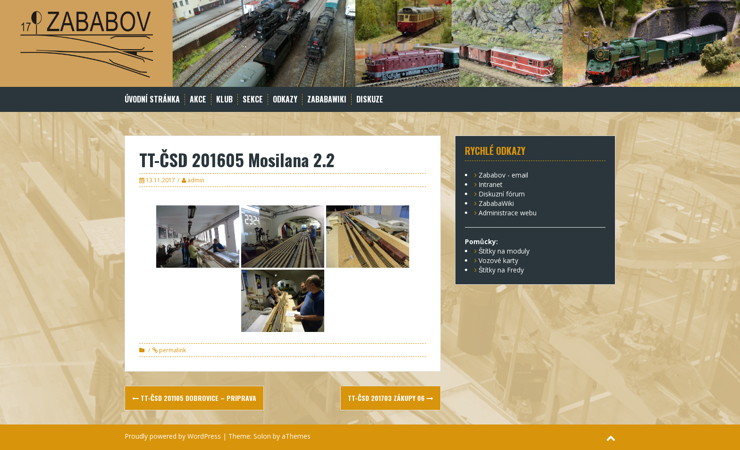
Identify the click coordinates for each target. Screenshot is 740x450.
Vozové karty (498, 260)
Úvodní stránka (152, 99)
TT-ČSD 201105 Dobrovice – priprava (194, 398)
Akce (198, 99)
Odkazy (285, 99)
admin (195, 180)
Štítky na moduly (504, 250)
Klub (224, 99)
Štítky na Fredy (501, 269)
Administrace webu (508, 212)
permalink (172, 350)
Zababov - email (503, 174)
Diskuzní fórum (502, 193)
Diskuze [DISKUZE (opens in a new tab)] (369, 99)
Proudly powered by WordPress (173, 436)
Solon (262, 436)
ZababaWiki (326, 99)
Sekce (253, 99)
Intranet (491, 184)
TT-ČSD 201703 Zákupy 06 (390, 398)
